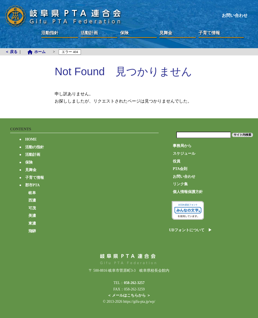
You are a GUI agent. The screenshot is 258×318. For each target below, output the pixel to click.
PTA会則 (180, 169)
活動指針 (49, 33)
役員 (176, 161)
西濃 (32, 200)
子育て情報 (209, 33)
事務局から (182, 146)
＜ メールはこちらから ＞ (129, 295)
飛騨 (32, 231)
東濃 (32, 223)
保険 (128, 33)
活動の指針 (31, 147)
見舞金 (168, 33)
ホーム (38, 52)
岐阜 (32, 193)
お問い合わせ (235, 15)
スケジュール (184, 154)
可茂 (32, 208)
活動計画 (89, 33)
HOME (28, 139)
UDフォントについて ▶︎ (190, 230)
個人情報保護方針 (188, 192)
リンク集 (180, 184)
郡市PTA (29, 185)
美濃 (32, 216)
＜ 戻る (11, 52)
